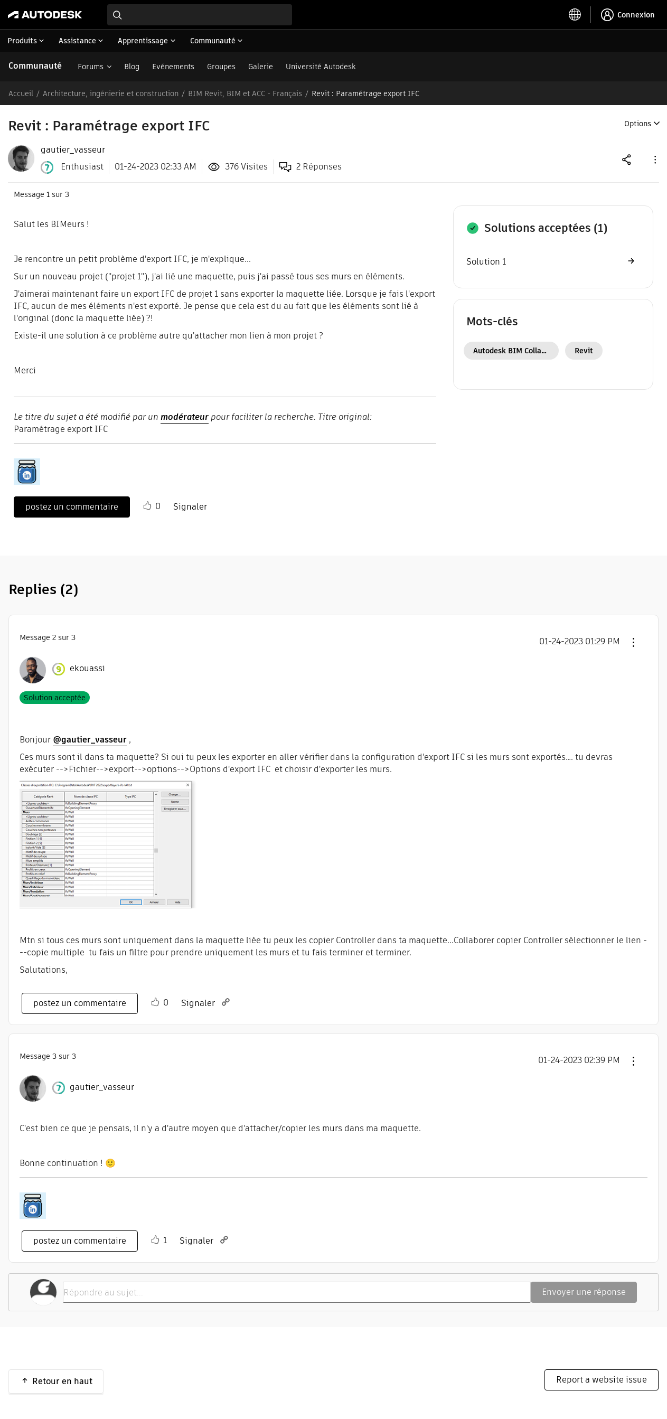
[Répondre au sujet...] (297, 1292)
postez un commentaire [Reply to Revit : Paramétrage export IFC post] (71, 507)
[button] (654, 159)
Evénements (173, 66)
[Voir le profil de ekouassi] (87, 668)
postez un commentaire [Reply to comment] (79, 1003)
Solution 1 (486, 262)
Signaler (190, 507)
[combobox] (199, 14)
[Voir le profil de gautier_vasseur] (102, 1087)
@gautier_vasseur (90, 740)
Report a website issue (601, 1380)
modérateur (185, 417)
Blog (131, 66)
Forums (91, 66)
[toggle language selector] (575, 15)
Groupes (221, 66)
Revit (584, 350)
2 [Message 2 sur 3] (54, 637)
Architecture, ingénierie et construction (111, 93)
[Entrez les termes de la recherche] (199, 14)
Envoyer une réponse (584, 1292)
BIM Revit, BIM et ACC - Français (245, 93)
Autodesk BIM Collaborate (516, 350)
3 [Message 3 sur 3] (54, 1056)
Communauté (35, 66)
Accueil (20, 93)
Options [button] (637, 123)
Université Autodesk (320, 66)
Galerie (260, 66)
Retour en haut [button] (62, 1381)
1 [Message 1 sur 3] (48, 194)
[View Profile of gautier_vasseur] (73, 150)
